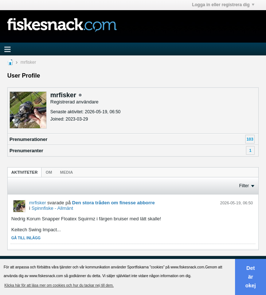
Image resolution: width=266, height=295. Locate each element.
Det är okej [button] (250, 276)
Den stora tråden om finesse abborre (113, 202)
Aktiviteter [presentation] (24, 172)
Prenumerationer (28, 139)
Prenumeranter (26, 150)
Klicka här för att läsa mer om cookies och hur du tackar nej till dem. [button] (59, 285)
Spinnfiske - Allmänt (52, 208)
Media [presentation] (66, 172)
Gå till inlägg (25, 238)
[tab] (24, 172)
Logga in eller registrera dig (223, 4)
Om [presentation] (49, 172)
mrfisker (37, 202)
